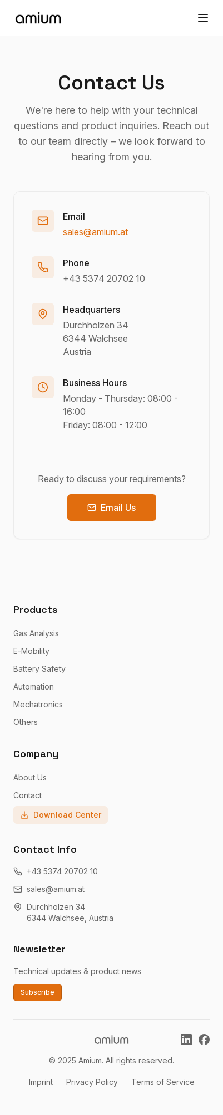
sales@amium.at (95, 231)
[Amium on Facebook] (204, 1039)
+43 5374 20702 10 (104, 278)
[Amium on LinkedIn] (186, 1039)
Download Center (60, 814)
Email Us (111, 507)
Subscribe (37, 992)
